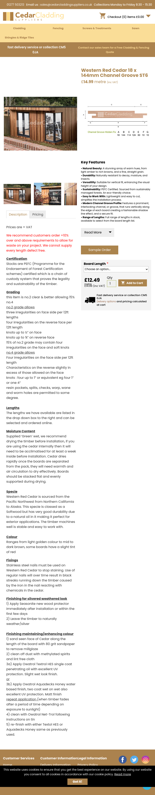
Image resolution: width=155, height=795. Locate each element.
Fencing (58, 28)
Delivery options (106, 301)
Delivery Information (55, 765)
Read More (93, 232)
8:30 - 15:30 (144, 5)
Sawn (135, 28)
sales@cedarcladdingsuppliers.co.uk (66, 5)
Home (7, 765)
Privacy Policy (88, 765)
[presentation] (18, 214)
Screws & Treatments (97, 28)
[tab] (18, 214)
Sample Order (99, 250)
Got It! (77, 782)
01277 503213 (15, 5)
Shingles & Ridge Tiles (19, 37)
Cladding (19, 28)
